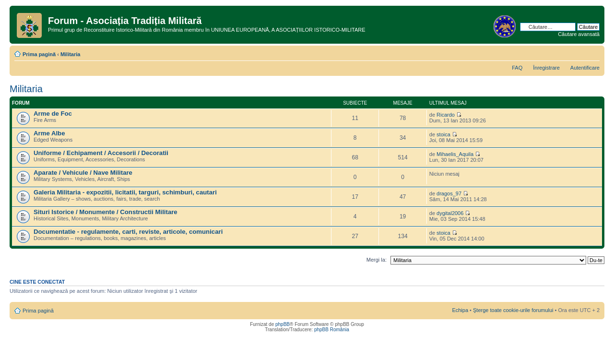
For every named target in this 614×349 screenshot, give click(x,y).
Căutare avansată (579, 34)
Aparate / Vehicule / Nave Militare (83, 172)
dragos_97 (449, 193)
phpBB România (331, 329)
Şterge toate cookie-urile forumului (513, 310)
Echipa (460, 310)
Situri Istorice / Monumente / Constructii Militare (105, 212)
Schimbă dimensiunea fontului (593, 52)
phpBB (282, 324)
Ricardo (446, 115)
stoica (443, 134)
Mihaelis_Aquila (455, 154)
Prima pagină (39, 54)
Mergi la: (376, 260)
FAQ (517, 68)
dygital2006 (450, 213)
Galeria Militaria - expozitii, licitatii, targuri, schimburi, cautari (125, 192)
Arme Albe (49, 133)
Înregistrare (546, 68)
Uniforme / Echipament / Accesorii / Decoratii (101, 152)
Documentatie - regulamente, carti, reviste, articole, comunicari (128, 231)
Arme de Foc (53, 113)
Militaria (70, 54)
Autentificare (585, 68)
